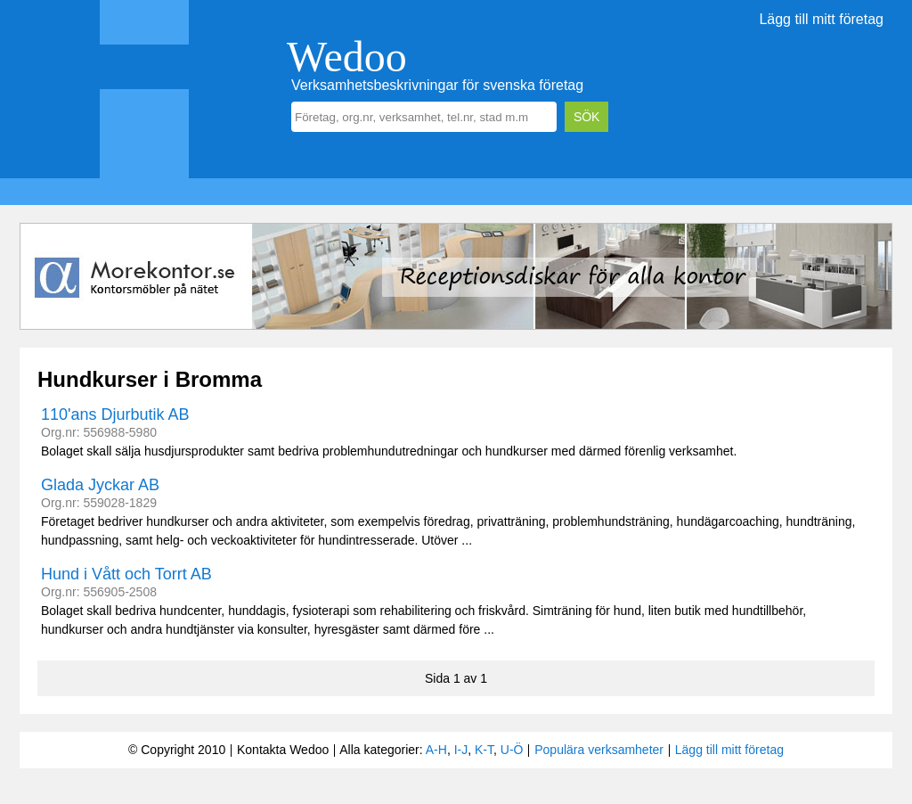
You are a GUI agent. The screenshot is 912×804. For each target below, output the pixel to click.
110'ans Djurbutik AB (115, 414)
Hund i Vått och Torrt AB (126, 574)
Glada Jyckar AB (100, 485)
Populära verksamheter (599, 749)
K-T (484, 749)
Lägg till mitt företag (821, 19)
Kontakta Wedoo (283, 749)
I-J (461, 749)
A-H (436, 749)
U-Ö (512, 749)
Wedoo (347, 56)
